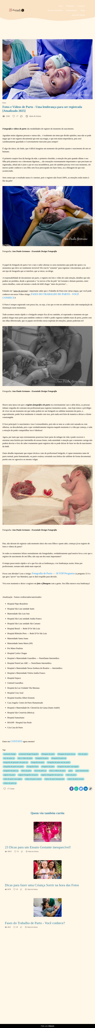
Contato (80, 1016)
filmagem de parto (48, 754)
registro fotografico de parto (28, 775)
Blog (83, 10)
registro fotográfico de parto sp (51, 775)
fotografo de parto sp (11, 771)
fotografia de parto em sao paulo (59, 762)
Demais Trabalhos (55, 10)
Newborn (70, 6)
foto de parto (83, 754)
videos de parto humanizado (54, 779)
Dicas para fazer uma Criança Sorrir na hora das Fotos (42, 885)
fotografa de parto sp (59, 758)
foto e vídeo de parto (25, 758)
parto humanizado (82, 771)
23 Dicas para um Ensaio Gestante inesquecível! (38, 847)
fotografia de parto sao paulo (13, 766)
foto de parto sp (9, 758)
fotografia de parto (37, 762)
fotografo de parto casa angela (68, 766)
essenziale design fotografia (28, 754)
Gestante (81, 6)
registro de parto (9, 775)
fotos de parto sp (40, 771)
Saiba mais (28, 1014)
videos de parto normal (75, 779)
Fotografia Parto (32, 766)
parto (70, 771)
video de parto (71, 775)
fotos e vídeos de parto (57, 771)
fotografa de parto (42, 758)
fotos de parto (26, 771)
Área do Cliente (78, 15)
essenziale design (9, 754)
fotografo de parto (48, 766)
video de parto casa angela (13, 779)
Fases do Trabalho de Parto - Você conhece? (35, 923)
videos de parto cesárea (33, 779)
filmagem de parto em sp (66, 754)
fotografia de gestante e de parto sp (16, 762)
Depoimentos (71, 10)
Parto (61, 6)
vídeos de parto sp (10, 783)
